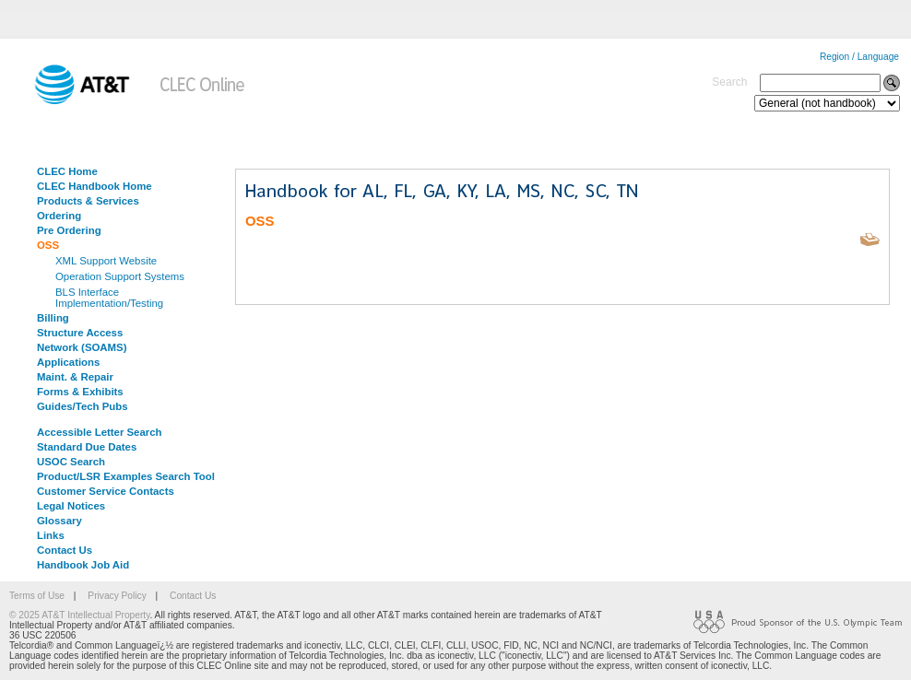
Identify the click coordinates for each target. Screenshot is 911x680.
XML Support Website (106, 260)
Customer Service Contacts (105, 491)
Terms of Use (37, 596)
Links (51, 535)
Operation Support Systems (119, 276)
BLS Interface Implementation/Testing (109, 298)
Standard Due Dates (86, 446)
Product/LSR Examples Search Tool (126, 476)
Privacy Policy (117, 596)
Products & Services (88, 200)
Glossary (59, 520)
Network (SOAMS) (81, 347)
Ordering (59, 215)
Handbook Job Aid (83, 564)
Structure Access (80, 332)
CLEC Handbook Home (94, 186)
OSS (48, 245)
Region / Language (859, 57)
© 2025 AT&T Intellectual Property (79, 615)
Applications (68, 362)
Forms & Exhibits (80, 391)
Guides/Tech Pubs (82, 406)
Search (729, 82)
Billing (53, 317)
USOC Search (71, 461)
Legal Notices (71, 505)
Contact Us (64, 550)
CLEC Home (67, 171)
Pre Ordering (69, 230)
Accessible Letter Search (99, 432)
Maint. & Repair (75, 376)
